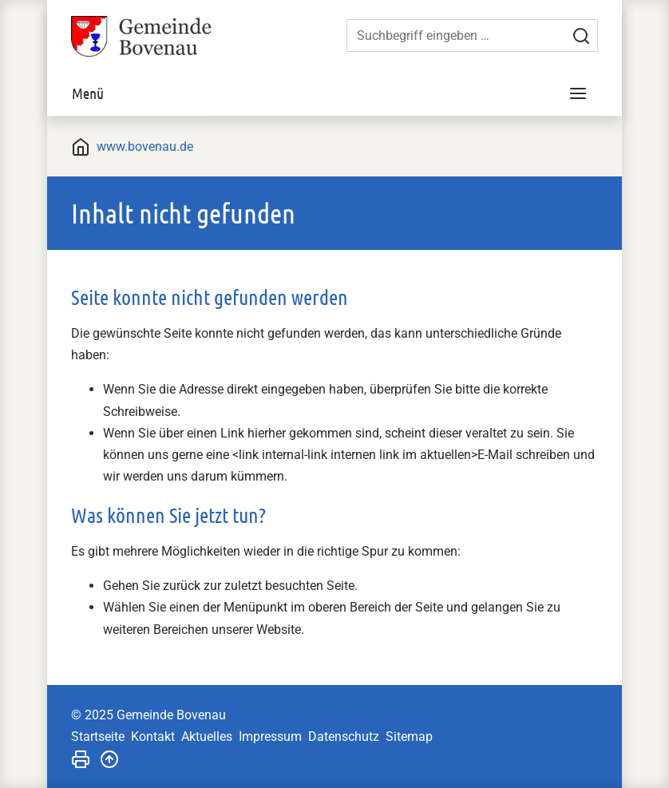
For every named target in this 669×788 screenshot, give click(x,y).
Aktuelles (206, 736)
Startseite (98, 736)
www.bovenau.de (145, 146)
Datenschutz (343, 736)
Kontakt (153, 736)
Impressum (270, 736)
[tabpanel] (334, 116)
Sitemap (409, 736)
